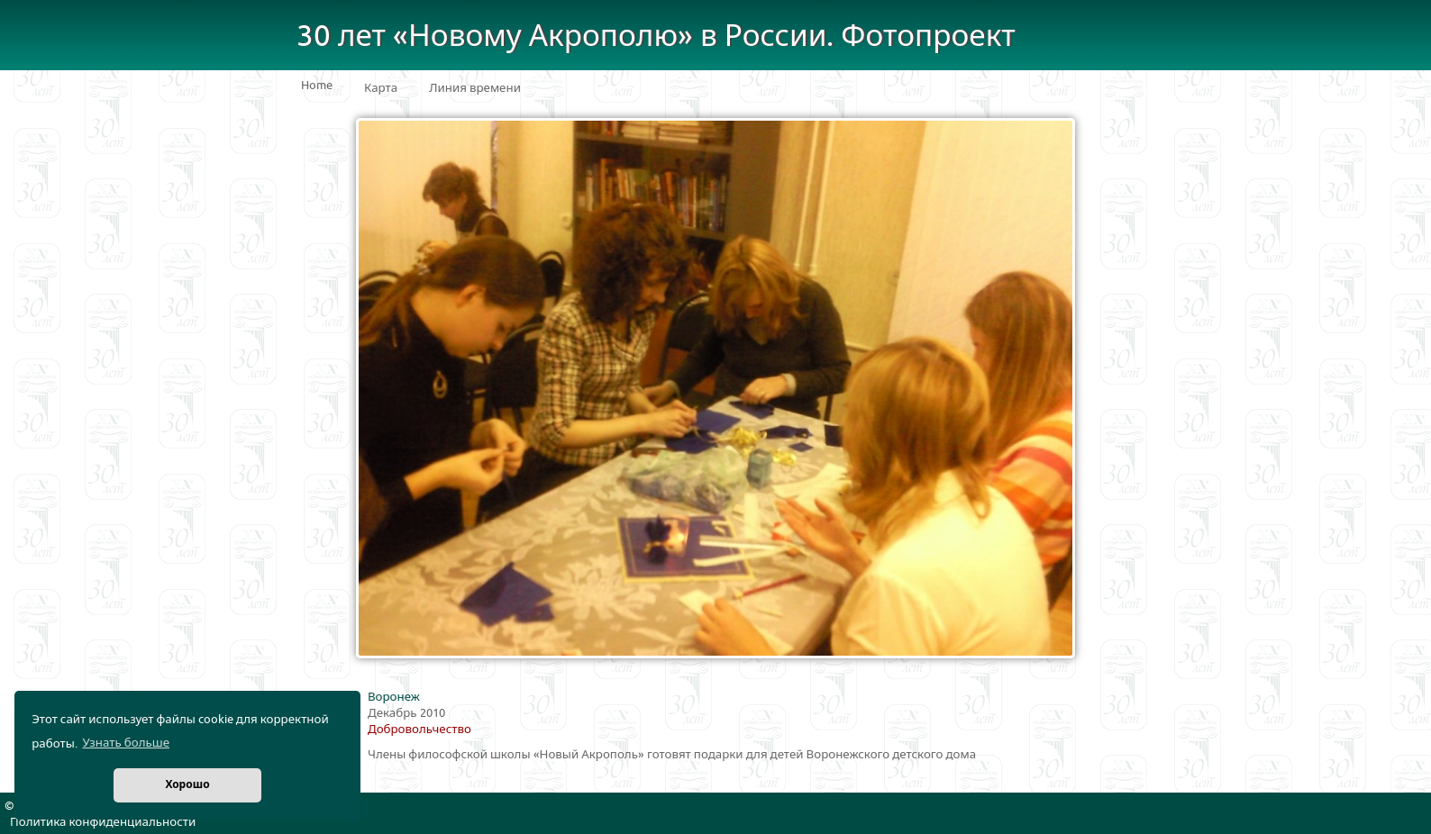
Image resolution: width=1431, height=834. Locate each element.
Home (317, 85)
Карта (380, 88)
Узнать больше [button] (125, 743)
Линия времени (475, 88)
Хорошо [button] (187, 785)
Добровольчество (419, 729)
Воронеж (394, 697)
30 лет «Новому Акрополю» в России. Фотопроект (656, 36)
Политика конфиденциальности (103, 822)
